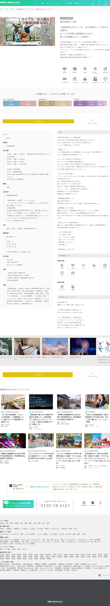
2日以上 (2, 528)
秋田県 (25, 554)
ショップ (39, 534)
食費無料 (44, 564)
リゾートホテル (4, 534)
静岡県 (13, 556)
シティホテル (15, 534)
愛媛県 (106, 556)
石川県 (88, 554)
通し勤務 (67, 570)
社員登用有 (88, 568)
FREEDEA (35, 588)
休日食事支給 (59, 570)
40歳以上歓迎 (67, 566)
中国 (34, 523)
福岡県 (8, 558)
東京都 (42, 554)
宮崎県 (36, 558)
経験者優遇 (39, 566)
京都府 (36, 556)
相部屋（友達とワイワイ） (8, 566)
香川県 (100, 556)
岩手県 (13, 554)
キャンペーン (29, 585)
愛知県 (19, 556)
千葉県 (54, 554)
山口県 (88, 556)
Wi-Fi (3, 568)
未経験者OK (30, 566)
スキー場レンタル (96, 541)
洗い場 (91, 539)
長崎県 (19, 558)
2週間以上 (9, 528)
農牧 (27, 541)
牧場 (78, 534)
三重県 (25, 556)
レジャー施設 (53, 534)
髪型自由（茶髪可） (6, 570)
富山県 (83, 554)
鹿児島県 (42, 558)
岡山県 (77, 556)
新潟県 (100, 554)
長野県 (2, 556)
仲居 (43, 539)
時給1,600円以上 (28, 564)
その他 (84, 534)
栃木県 (72, 554)
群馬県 (77, 554)
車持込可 (20, 568)
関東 (11, 523)
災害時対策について (45, 591)
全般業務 (16, 539)
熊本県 (25, 558)
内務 (63, 541)
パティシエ (57, 541)
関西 (30, 523)
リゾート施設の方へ (70, 588)
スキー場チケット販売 (6, 543)
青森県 (8, 554)
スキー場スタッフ (71, 541)
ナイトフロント (35, 539)
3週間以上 (17, 528)
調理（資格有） (4, 541)
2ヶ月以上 (33, 528)
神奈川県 (48, 554)
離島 (9, 549)
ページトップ (106, 575)
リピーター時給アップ (99, 568)
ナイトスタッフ (35, 541)
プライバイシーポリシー (63, 591)
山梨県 (106, 554)
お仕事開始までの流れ (62, 585)
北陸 (21, 523)
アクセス (91, 588)
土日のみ (74, 570)
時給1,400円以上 (5, 564)
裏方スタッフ (55, 539)
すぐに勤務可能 (11, 568)
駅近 (36, 568)
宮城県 (19, 554)
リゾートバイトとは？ (54, 3)
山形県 (30, 554)
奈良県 (53, 556)
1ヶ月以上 (25, 528)
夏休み (47, 528)
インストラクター (70, 539)
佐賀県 (13, 558)
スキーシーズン (55, 528)
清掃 (62, 539)
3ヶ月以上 (40, 528)
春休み (70, 528)
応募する (38, 122)
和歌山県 (59, 556)
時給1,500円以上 (16, 564)
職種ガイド (75, 585)
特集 (42, 3)
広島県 (83, 556)
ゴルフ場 (68, 534)
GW (75, 528)
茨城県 (66, 554)
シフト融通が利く (33, 570)
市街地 (14, 549)
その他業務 (31, 543)
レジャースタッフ (46, 541)
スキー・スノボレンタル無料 (100, 566)
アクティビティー (82, 539)
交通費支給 (61, 564)
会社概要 (82, 588)
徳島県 (94, 556)
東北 (7, 523)
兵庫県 (47, 556)
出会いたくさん (29, 568)
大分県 (30, 558)
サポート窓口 (46, 588)
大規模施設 (58, 568)
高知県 (2, 558)
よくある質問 (68, 3)
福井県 (94, 554)
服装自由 (16, 570)
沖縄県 (49, 558)
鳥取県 (66, 556)
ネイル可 (50, 570)
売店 (48, 539)
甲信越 (16, 523)
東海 (25, 523)
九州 (43, 523)
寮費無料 (37, 564)
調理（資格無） (15, 541)
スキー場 (61, 534)
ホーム (36, 3)
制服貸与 (23, 570)
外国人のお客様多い (77, 568)
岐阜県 (8, 556)
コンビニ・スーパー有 (46, 568)
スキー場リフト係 (83, 541)
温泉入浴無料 (77, 566)
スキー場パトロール (20, 543)
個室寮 (77, 564)
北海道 (2, 523)
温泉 (1, 549)
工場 (23, 541)
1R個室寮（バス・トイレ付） (89, 564)
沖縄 (47, 523)
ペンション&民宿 (30, 534)
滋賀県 (30, 556)
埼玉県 (60, 554)
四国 (39, 523)
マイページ (85, 3)
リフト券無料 (86, 566)
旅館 (21, 534)
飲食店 (46, 534)
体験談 (77, 3)
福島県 (36, 554)
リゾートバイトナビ (22, 588)
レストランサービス (6, 539)
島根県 (72, 556)
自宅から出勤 (21, 566)
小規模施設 (66, 568)
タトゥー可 (43, 570)
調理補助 (97, 539)
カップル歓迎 (58, 566)
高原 (19, 549)
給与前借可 (69, 564)
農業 (74, 534)
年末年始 (64, 528)
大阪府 (42, 556)
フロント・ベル (25, 539)
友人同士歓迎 (48, 566)
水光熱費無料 (52, 564)
